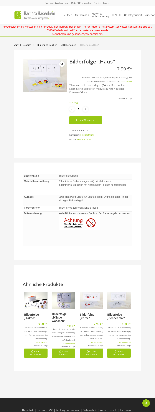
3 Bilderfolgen (68, 44)
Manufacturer (84, 139)
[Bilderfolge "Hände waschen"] (63, 300)
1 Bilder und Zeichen (46, 44)
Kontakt (41, 410)
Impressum (126, 410)
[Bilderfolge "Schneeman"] (119, 300)
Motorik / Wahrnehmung (100, 15)
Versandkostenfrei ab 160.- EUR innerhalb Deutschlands (77, 3)
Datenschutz (90, 410)
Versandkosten (126, 81)
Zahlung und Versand (68, 410)
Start (16, 44)
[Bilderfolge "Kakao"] (36, 300)
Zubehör (150, 15)
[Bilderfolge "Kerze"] (91, 300)
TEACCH (116, 15)
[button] (62, 64)
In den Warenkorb (85, 120)
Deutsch (67, 15)
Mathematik (82, 15)
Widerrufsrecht (108, 410)
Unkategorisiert (133, 15)
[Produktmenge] (78, 109)
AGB (50, 410)
